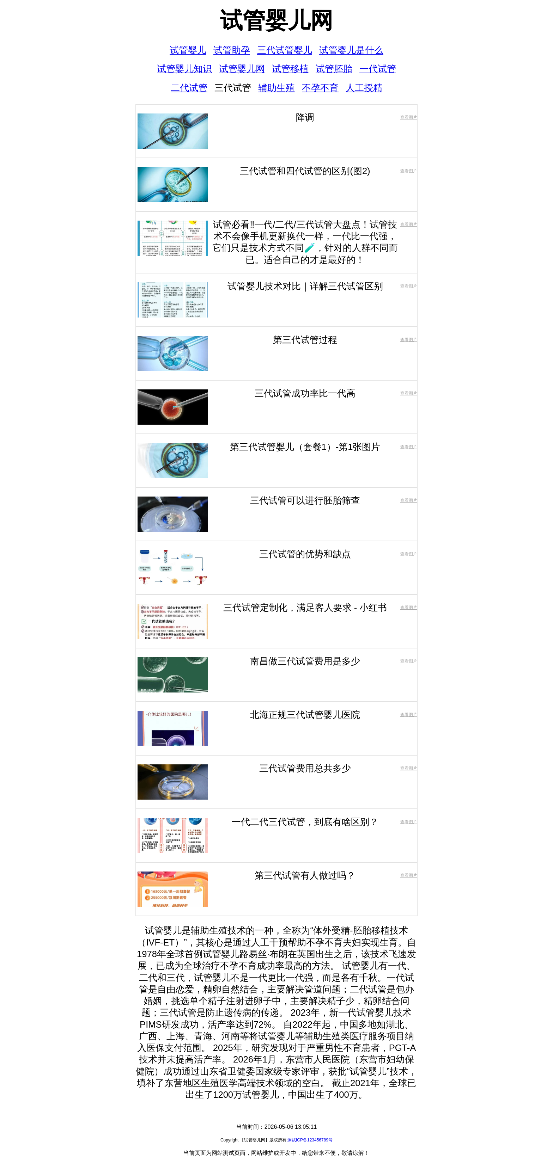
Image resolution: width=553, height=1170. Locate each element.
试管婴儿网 (276, 20)
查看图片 (408, 117)
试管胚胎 (334, 69)
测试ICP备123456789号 (310, 1140)
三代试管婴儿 (284, 50)
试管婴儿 (188, 50)
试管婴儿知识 (184, 69)
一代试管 (377, 69)
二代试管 (189, 88)
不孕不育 (320, 88)
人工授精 (364, 88)
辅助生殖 (276, 88)
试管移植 (290, 69)
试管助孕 (231, 50)
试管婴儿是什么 (351, 50)
